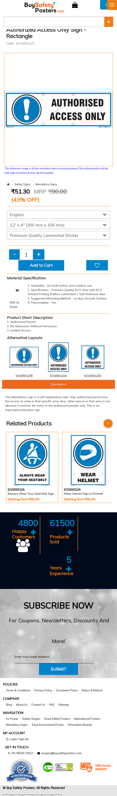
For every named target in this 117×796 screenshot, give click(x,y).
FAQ (51, 704)
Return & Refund (92, 690)
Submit (58, 669)
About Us (21, 704)
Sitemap (63, 704)
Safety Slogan (31, 718)
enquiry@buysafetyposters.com (61, 753)
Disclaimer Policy (67, 690)
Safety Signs (22, 184)
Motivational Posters (87, 718)
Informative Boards (80, 724)
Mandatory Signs (46, 184)
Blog (9, 704)
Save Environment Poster (48, 724)
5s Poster (12, 718)
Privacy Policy (43, 690)
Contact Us (38, 704)
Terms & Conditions (18, 690)
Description (58, 384)
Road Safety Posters (57, 718)
